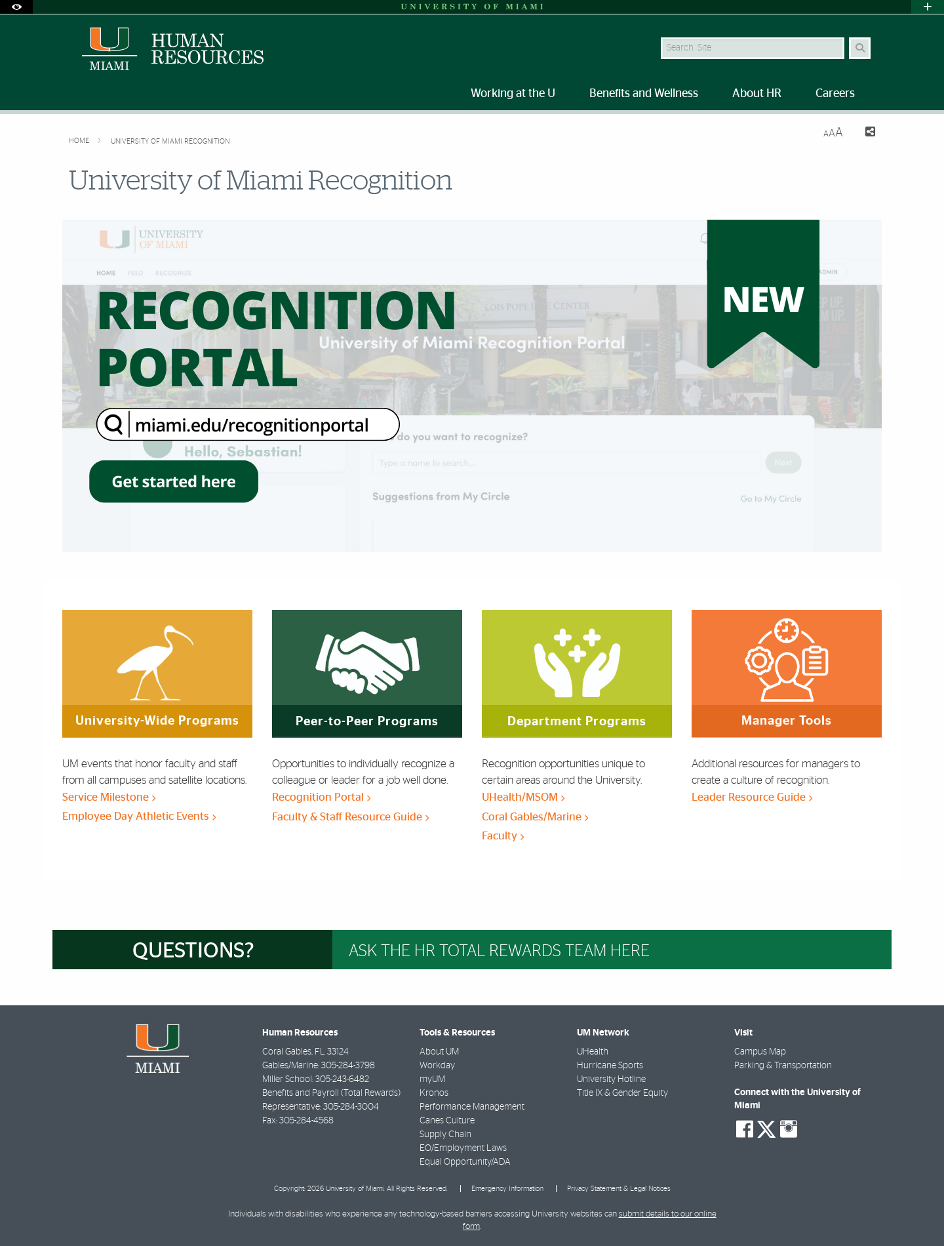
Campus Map (760, 1051)
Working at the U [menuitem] (513, 94)
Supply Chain (445, 1134)
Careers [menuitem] (835, 94)
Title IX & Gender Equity (622, 1093)
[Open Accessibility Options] (16, 7)
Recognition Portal (321, 797)
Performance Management (472, 1107)
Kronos (434, 1093)
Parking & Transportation (783, 1065)
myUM (432, 1079)
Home (80, 140)
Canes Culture (447, 1120)
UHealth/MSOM (523, 797)
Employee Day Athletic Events (139, 816)
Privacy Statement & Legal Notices (619, 1188)
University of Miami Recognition (170, 141)
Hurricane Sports (610, 1065)
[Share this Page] (864, 133)
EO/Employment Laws (463, 1148)
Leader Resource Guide (752, 797)
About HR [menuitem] (756, 94)
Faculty (503, 835)
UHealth (592, 1051)
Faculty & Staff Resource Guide (350, 816)
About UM (439, 1051)
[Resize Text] (833, 133)
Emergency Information (507, 1188)
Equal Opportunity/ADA (465, 1162)
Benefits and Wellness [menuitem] (643, 94)
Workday (437, 1065)
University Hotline (611, 1079)
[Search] (860, 48)
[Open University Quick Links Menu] (927, 7)
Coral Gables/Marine (535, 816)
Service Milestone (108, 797)
